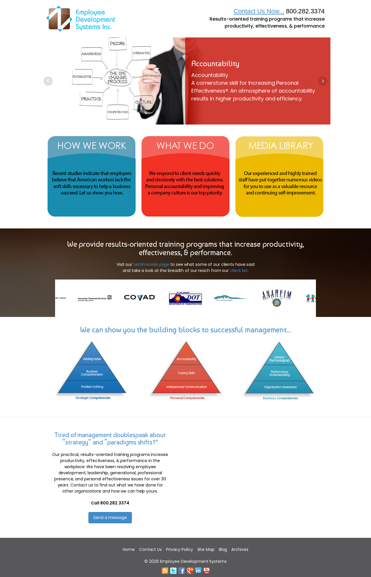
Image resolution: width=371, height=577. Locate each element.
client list (239, 270)
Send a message (110, 517)
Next (323, 81)
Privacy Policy (179, 549)
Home (129, 549)
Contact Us (150, 549)
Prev (48, 81)
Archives (239, 549)
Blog (223, 549)
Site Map (205, 549)
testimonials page (151, 264)
